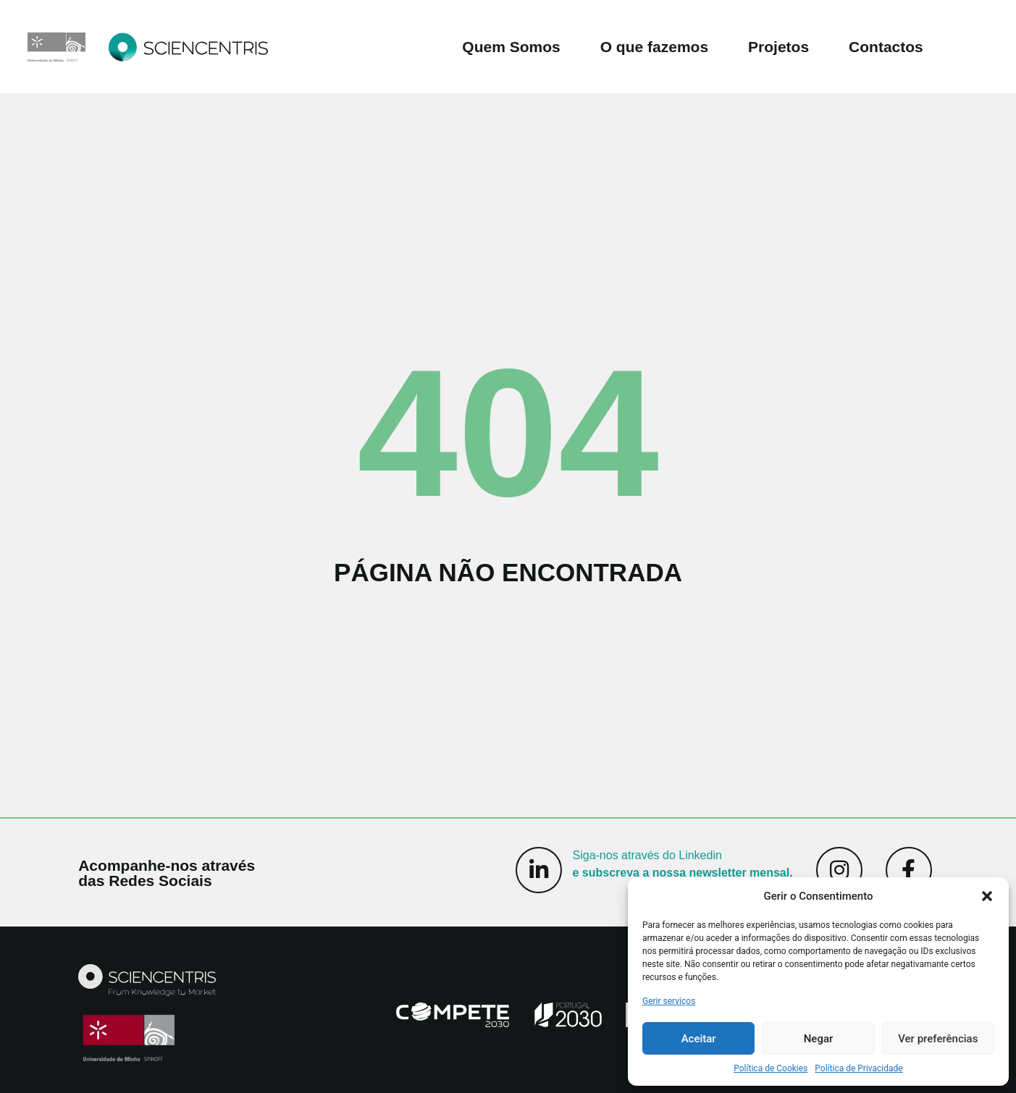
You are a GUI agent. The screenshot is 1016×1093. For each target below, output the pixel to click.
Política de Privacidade (858, 1068)
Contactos (886, 46)
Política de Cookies (770, 1068)
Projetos (778, 46)
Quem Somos (511, 46)
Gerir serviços (668, 1001)
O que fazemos (654, 46)
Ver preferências (938, 1038)
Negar (819, 1038)
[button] (987, 896)
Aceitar (698, 1038)
